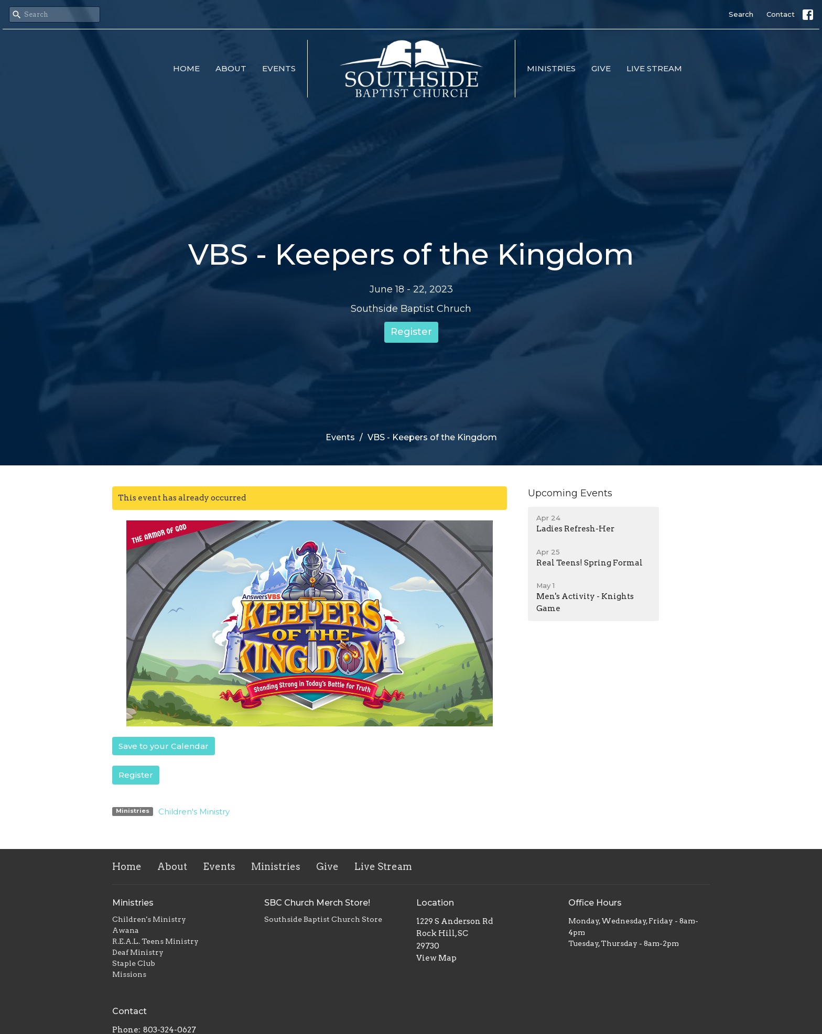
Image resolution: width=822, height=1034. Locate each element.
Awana (125, 930)
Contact (780, 14)
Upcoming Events (570, 493)
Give (601, 68)
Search (741, 14)
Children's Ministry (194, 812)
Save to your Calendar (163, 746)
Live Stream (654, 68)
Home (186, 68)
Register (411, 332)
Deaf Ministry (138, 952)
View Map (436, 958)
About (230, 68)
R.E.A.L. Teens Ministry (155, 941)
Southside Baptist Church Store (323, 919)
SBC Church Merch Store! (317, 903)
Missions (129, 974)
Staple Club (133, 963)
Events (279, 68)
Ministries (551, 68)
